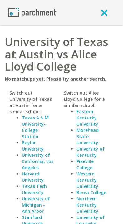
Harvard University (33, 177)
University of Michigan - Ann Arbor (36, 205)
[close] (104, 12)
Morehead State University (87, 136)
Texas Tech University (34, 189)
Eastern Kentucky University (87, 118)
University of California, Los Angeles (37, 161)
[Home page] (32, 12)
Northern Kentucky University (87, 205)
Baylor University (33, 146)
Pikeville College (85, 164)
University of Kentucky (90, 152)
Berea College (91, 192)
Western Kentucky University (87, 180)
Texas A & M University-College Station (35, 127)
